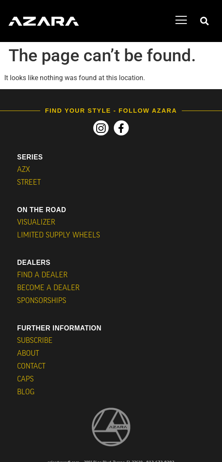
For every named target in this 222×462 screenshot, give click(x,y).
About (28, 354)
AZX (23, 170)
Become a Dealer (48, 288)
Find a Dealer (42, 275)
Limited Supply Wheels (58, 235)
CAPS (25, 379)
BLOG (26, 392)
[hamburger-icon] (181, 21)
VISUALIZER (36, 223)
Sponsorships (41, 301)
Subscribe (35, 341)
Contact (31, 367)
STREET (29, 183)
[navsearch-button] (204, 21)
